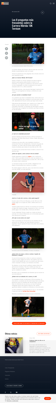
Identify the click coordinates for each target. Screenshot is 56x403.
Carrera (6, 379)
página (29, 156)
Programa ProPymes (10, 371)
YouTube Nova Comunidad (29, 291)
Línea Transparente (9, 367)
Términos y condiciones (12, 400)
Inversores (7, 375)
